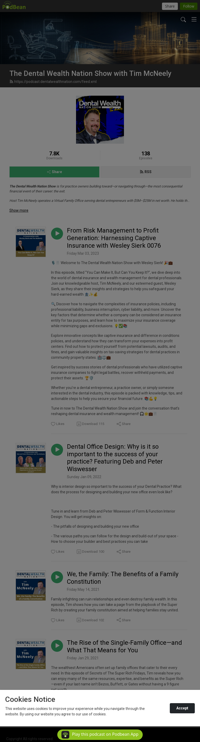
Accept (182, 708)
